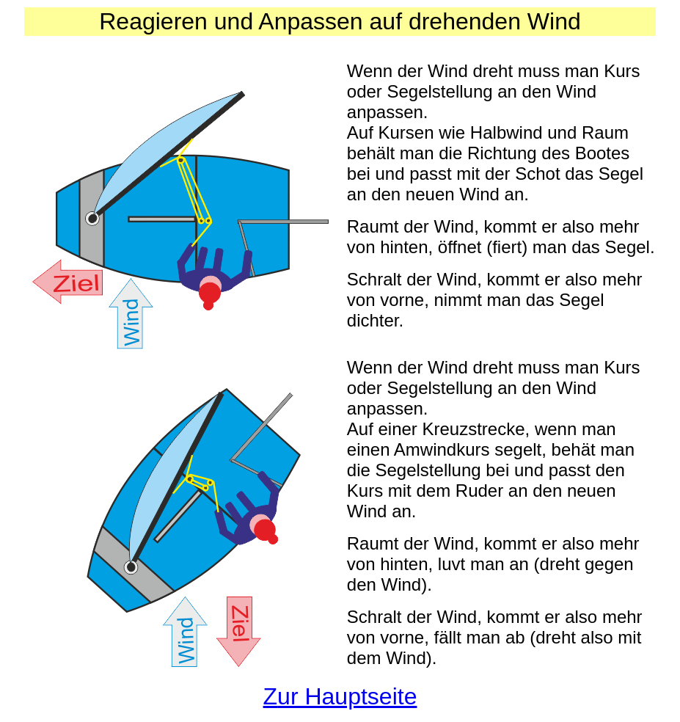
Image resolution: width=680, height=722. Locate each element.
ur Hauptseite (347, 696)
